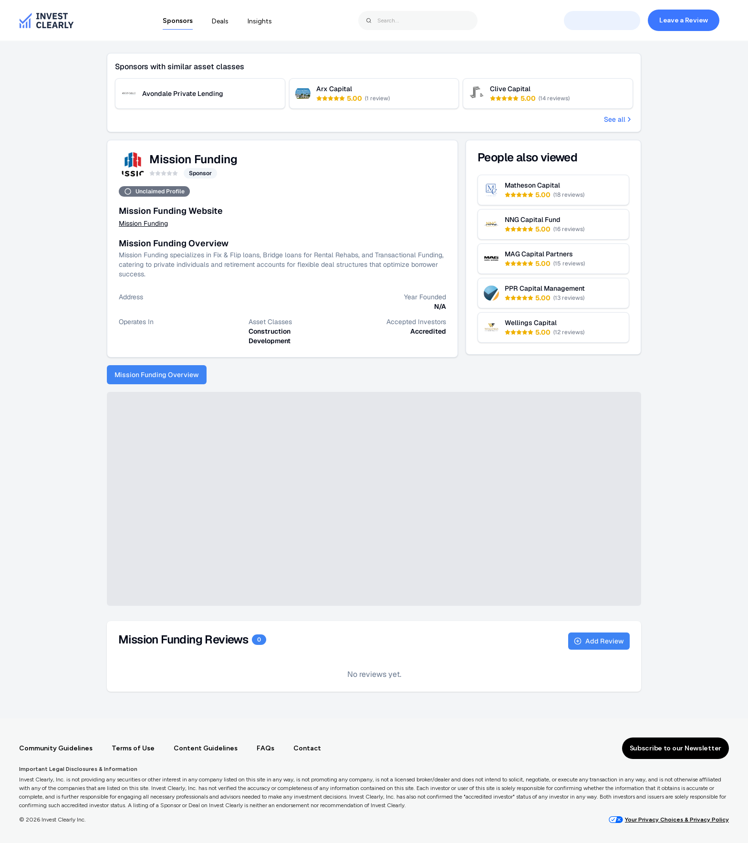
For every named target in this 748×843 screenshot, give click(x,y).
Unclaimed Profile (154, 191)
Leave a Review (683, 20)
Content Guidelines (206, 748)
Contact (307, 748)
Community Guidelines (56, 748)
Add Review (599, 641)
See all (618, 119)
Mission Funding (143, 223)
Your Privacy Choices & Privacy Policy (669, 819)
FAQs (265, 748)
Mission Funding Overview (156, 374)
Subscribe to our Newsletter (675, 748)
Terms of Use (133, 748)
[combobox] (418, 20)
